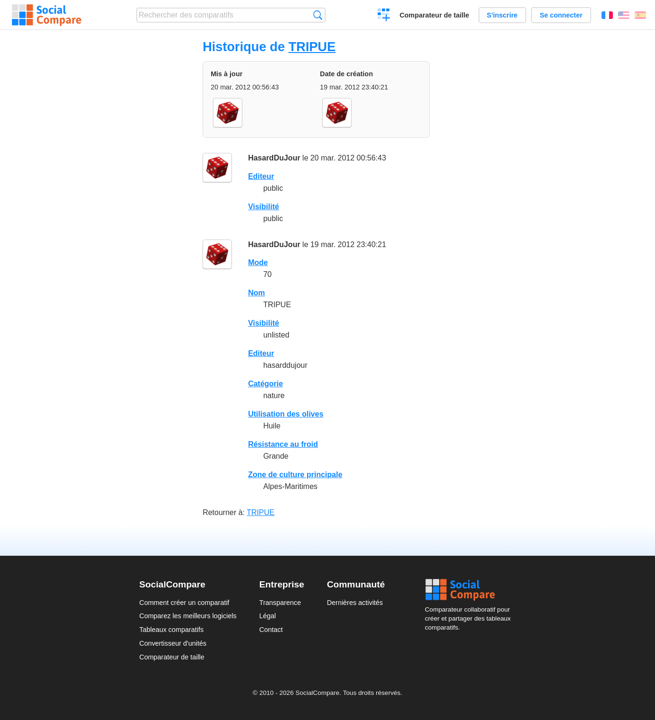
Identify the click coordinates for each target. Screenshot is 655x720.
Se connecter (561, 15)
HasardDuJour (274, 158)
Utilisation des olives (285, 414)
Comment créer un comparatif (184, 602)
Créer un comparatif (384, 16)
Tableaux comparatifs (171, 629)
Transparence (280, 602)
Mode (258, 262)
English (623, 15)
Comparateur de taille (434, 15)
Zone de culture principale (295, 475)
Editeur (261, 176)
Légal (267, 616)
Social (470, 589)
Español (640, 15)
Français (607, 15)
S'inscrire (502, 15)
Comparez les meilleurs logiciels (188, 616)
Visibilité (263, 207)
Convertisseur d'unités (172, 643)
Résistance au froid (283, 444)
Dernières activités (355, 602)
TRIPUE (312, 46)
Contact (271, 629)
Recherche (317, 14)
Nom (256, 293)
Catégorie (265, 384)
